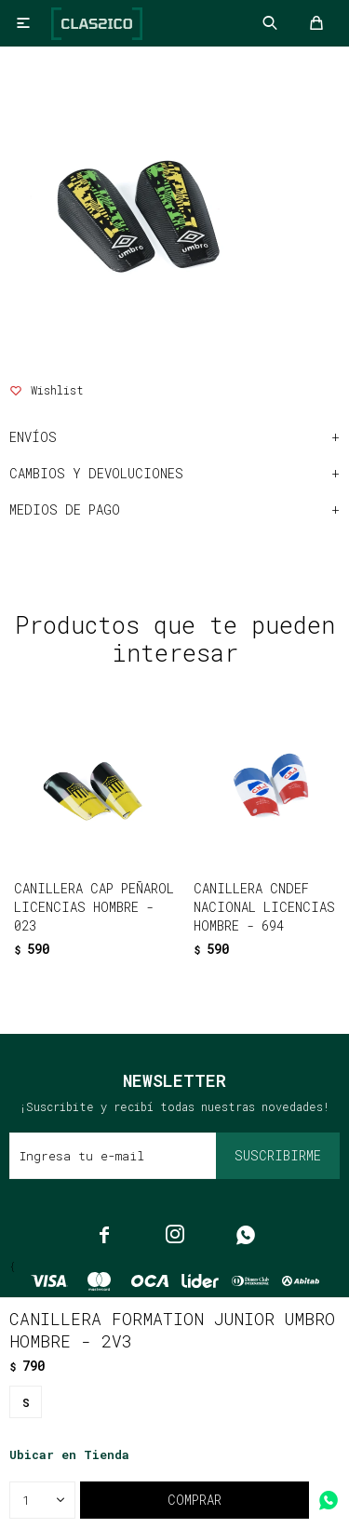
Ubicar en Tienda (69, 1454)
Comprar (194, 1499)
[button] (135, 960)
